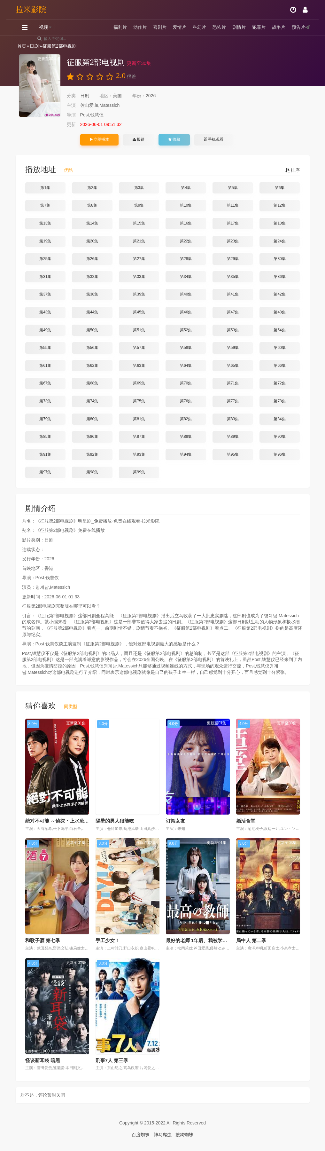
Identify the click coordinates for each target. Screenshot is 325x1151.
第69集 (139, 383)
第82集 (186, 419)
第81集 (139, 419)
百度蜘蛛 (141, 1134)
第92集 (92, 454)
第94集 (186, 454)
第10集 (186, 205)
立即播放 (99, 139)
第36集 (279, 276)
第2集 (92, 187)
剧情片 (239, 27)
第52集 (186, 330)
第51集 (139, 330)
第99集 (139, 472)
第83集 (233, 419)
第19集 (45, 241)
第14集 (92, 223)
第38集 (92, 294)
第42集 (279, 294)
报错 (138, 139)
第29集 (233, 258)
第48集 (279, 312)
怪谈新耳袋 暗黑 (42, 1060)
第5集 (233, 187)
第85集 (45, 436)
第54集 (279, 330)
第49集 (45, 330)
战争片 (278, 27)
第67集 (45, 383)
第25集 (45, 258)
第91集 (45, 454)
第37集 (45, 294)
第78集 (279, 401)
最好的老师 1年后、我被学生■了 (200, 940)
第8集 (92, 205)
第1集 (45, 187)
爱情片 (179, 27)
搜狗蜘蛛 (184, 1134)
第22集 (186, 241)
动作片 (140, 27)
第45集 (139, 312)
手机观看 (213, 139)
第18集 (279, 223)
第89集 (233, 436)
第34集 (186, 276)
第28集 (186, 258)
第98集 (92, 472)
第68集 (92, 383)
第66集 (279, 365)
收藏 (174, 139)
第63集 (139, 365)
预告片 (298, 27)
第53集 (233, 330)
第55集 (45, 347)
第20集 (92, 241)
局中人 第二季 (251, 940)
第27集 (139, 258)
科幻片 (199, 27)
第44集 (92, 312)
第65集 (233, 365)
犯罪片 (259, 27)
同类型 (70, 706)
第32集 (92, 276)
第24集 (279, 241)
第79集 (45, 419)
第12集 (279, 205)
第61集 (45, 365)
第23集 (233, 241)
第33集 (139, 276)
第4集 (186, 187)
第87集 (139, 436)
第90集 (279, 436)
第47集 (233, 312)
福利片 (120, 27)
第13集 (45, 223)
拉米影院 (31, 9)
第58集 (186, 347)
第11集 (233, 205)
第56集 (92, 347)
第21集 (139, 241)
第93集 (139, 454)
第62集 (92, 365)
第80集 (92, 419)
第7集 (45, 205)
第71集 (233, 383)
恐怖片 (219, 27)
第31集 (45, 276)
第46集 (186, 312)
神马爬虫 (163, 1134)
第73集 (45, 401)
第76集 (186, 401)
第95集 (233, 454)
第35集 (233, 276)
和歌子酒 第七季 (42, 940)
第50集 (92, 330)
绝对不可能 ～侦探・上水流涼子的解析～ (69, 821)
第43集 (45, 312)
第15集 (139, 223)
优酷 (68, 170)
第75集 (139, 401)
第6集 (280, 187)
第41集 (233, 294)
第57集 (139, 347)
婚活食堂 (245, 821)
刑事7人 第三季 (112, 1060)
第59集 (233, 347)
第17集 (233, 223)
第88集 (186, 436)
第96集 (279, 454)
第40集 (186, 294)
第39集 (139, 294)
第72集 (279, 383)
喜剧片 (159, 27)
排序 (292, 170)
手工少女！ (108, 940)
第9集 (139, 205)
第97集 (45, 472)
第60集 (279, 347)
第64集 (186, 365)
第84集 (279, 419)
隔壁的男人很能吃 (115, 821)
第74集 (92, 401)
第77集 (233, 401)
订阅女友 (175, 821)
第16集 (186, 223)
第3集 (139, 187)
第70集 (186, 383)
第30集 (279, 258)
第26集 (92, 258)
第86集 (92, 436)
